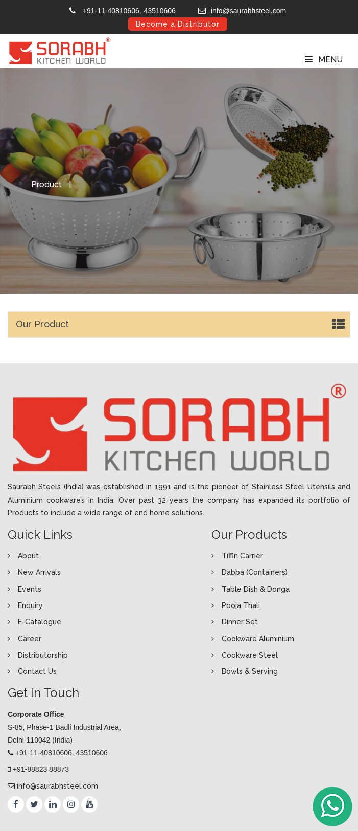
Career (29, 639)
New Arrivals (39, 572)
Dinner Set (240, 622)
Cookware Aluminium (258, 639)
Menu (324, 59)
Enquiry (30, 605)
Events (29, 589)
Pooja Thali (241, 605)
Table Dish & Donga (256, 589)
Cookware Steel (250, 655)
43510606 (160, 11)
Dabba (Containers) (255, 572)
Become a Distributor (178, 24)
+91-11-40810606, (112, 11)
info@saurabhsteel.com (248, 11)
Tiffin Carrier (242, 556)
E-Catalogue (39, 622)
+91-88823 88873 (41, 769)
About (28, 556)
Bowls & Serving (250, 671)
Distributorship (43, 655)
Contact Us (37, 671)
